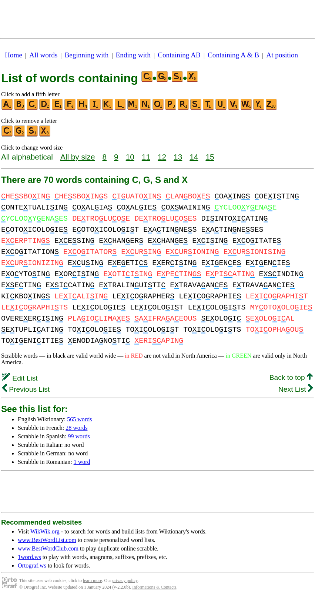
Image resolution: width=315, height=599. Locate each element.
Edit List (20, 378)
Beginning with (87, 55)
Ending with (133, 55)
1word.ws (29, 557)
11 (146, 157)
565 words (79, 419)
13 (178, 157)
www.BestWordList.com (47, 540)
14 (194, 157)
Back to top (291, 377)
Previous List (26, 389)
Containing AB (179, 55)
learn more (92, 580)
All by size (77, 157)
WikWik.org (45, 531)
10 (130, 157)
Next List (295, 389)
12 (162, 157)
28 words (76, 428)
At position (282, 55)
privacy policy (124, 580)
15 (209, 157)
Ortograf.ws (32, 565)
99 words (79, 436)
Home (13, 55)
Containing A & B (233, 55)
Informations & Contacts (154, 587)
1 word (82, 462)
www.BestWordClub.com (48, 548)
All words (43, 55)
